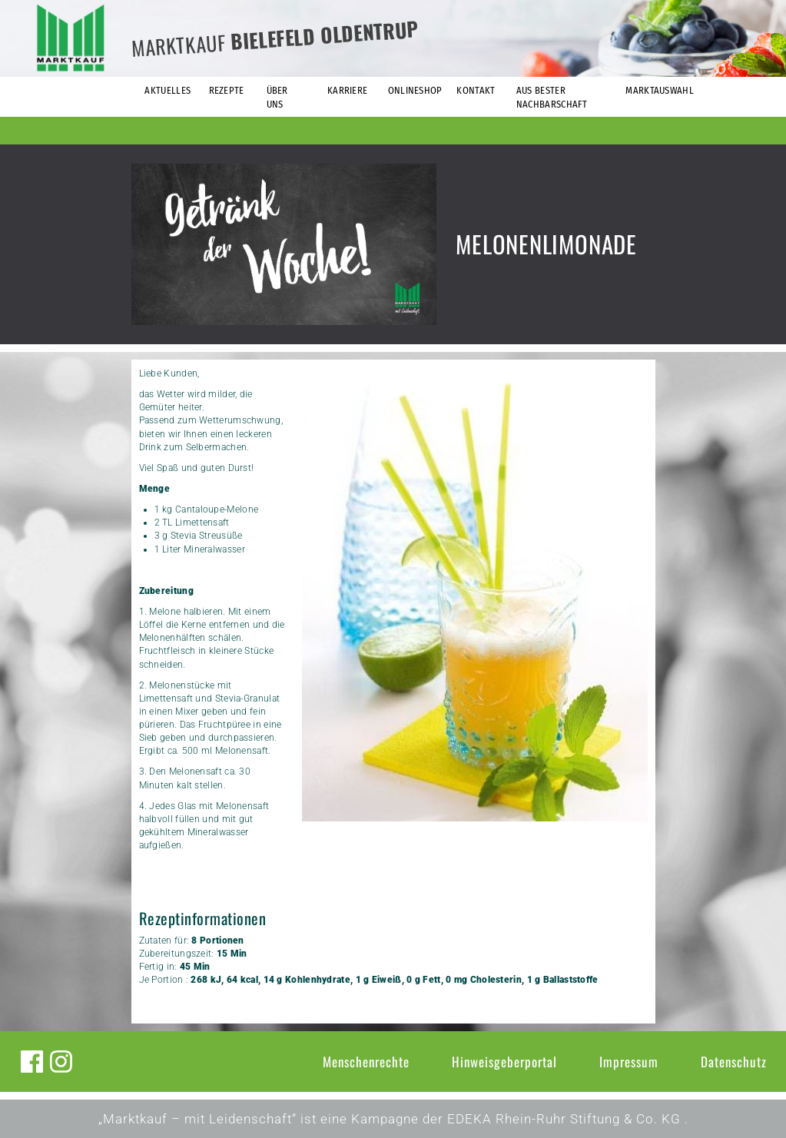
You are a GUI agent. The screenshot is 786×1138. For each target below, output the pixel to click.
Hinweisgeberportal (504, 1061)
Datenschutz (734, 1061)
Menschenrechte (366, 1061)
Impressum (628, 1061)
